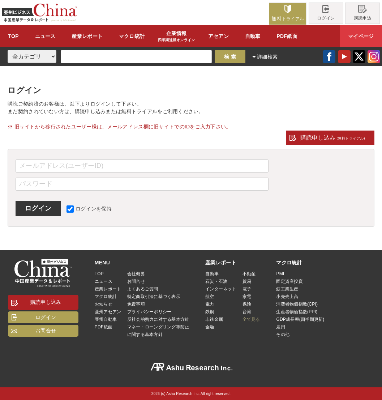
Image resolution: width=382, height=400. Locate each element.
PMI (280, 273)
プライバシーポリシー (149, 311)
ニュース (45, 36)
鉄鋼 (209, 311)
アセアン (218, 36)
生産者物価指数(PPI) (296, 311)
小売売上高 (287, 296)
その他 (282, 334)
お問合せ (45, 330)
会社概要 (136, 273)
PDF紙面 (286, 36)
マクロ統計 (106, 296)
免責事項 (136, 304)
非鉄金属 (214, 319)
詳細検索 (267, 57)
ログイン (326, 13)
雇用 (280, 326)
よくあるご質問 (142, 289)
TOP (13, 36)
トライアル (287, 13)
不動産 (249, 273)
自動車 (253, 36)
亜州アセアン (108, 311)
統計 (132, 36)
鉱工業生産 (287, 289)
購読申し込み (332, 138)
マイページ (361, 36)
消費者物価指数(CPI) (297, 304)
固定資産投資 (289, 281)
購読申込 (363, 13)
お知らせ (103, 304)
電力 (209, 304)
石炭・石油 (216, 281)
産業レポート (108, 289)
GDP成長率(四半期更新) (300, 319)
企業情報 (176, 36)
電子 (246, 289)
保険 (246, 304)
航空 (209, 296)
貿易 (246, 281)
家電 (246, 296)
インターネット (220, 289)
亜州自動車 (106, 319)
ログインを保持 (89, 209)
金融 (209, 326)
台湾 (246, 311)
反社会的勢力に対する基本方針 (158, 319)
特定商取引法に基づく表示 (153, 296)
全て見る (251, 319)
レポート (87, 36)
